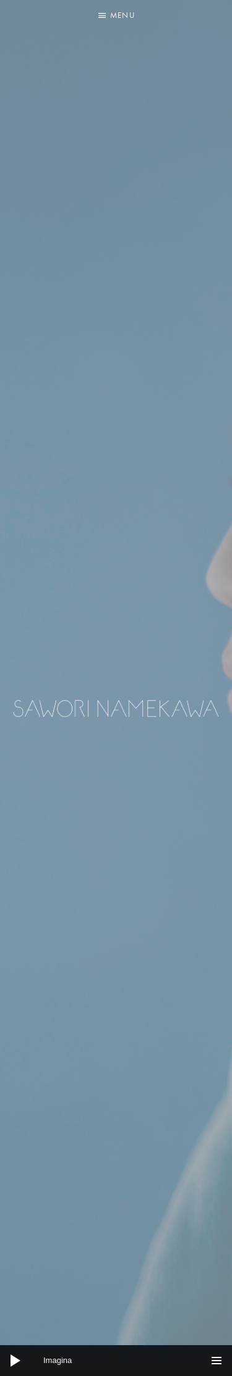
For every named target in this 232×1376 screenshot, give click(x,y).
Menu (122, 15)
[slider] (116, 1360)
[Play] (15, 1360)
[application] (116, 1360)
